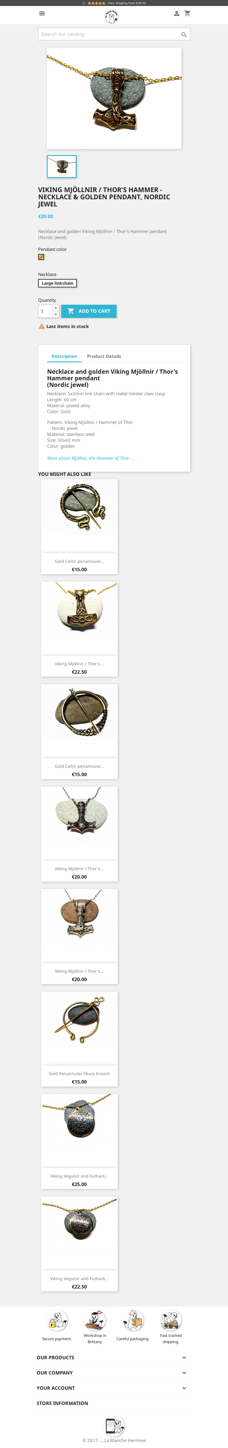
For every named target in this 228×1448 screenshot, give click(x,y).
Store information (62, 1403)
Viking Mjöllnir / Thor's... (79, 663)
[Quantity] (45, 311)
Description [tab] (64, 356)
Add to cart (88, 311)
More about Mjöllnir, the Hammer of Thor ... (90, 458)
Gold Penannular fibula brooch (79, 1073)
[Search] (114, 34)
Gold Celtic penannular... (79, 561)
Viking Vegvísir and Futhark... (79, 1176)
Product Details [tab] (104, 356)
